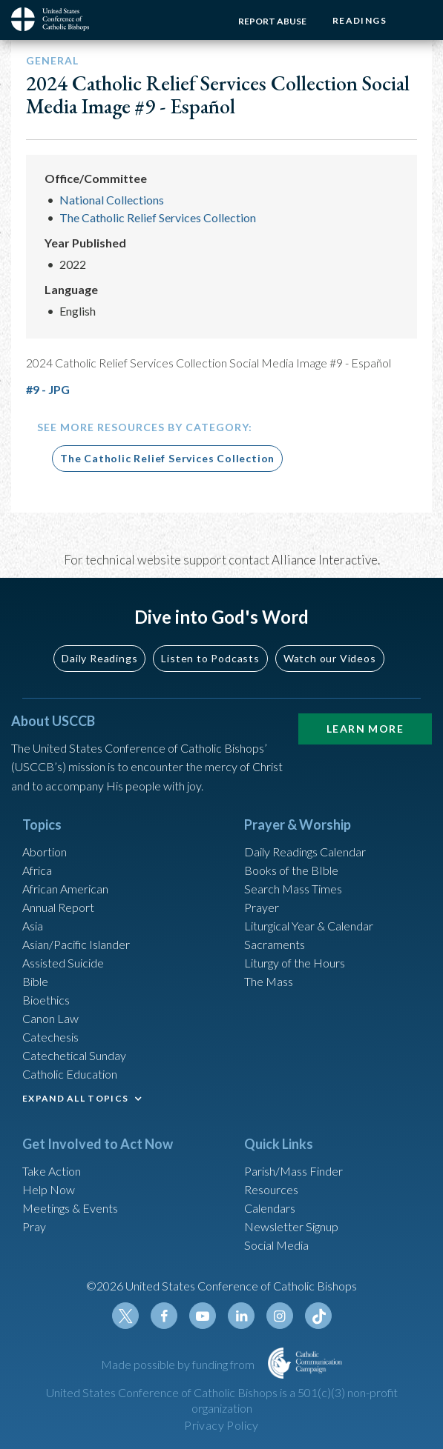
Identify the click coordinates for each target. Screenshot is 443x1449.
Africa (37, 870)
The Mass (268, 981)
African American (65, 889)
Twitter (125, 1315)
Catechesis (50, 1037)
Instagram (279, 1315)
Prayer (261, 907)
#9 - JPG (48, 389)
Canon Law (50, 1018)
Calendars (269, 1208)
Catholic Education (69, 1074)
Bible (35, 981)
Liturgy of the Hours (294, 963)
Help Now (48, 1189)
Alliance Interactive (325, 559)
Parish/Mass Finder (293, 1171)
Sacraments (274, 944)
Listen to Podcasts (210, 658)
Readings (359, 20)
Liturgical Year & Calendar (308, 926)
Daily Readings (99, 658)
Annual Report (58, 907)
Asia (32, 926)
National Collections (111, 200)
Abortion (44, 852)
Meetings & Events (70, 1208)
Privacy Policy (221, 1425)
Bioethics (46, 1000)
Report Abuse (272, 21)
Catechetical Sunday (74, 1055)
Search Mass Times (293, 889)
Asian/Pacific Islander (76, 944)
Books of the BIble (291, 870)
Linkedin (241, 1315)
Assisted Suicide (63, 963)
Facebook (164, 1315)
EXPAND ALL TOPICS (75, 1098)
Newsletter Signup (291, 1226)
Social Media (276, 1245)
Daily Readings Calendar (305, 852)
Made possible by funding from (179, 1364)
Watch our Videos (329, 658)
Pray (34, 1226)
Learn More (365, 728)
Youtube (202, 1315)
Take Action (51, 1171)
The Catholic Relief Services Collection (157, 217)
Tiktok (318, 1315)
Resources (271, 1189)
